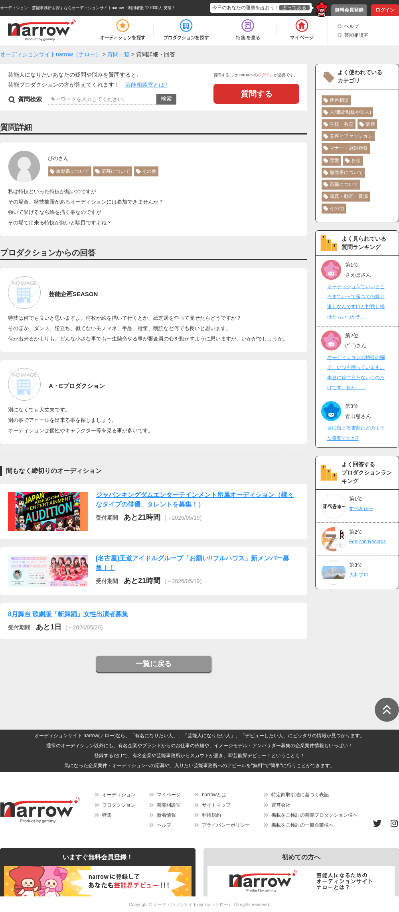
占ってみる (294, 7)
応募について (115, 171)
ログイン (385, 10)
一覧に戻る (154, 664)
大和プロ (358, 575)
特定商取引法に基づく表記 (300, 794)
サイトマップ (216, 805)
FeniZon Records (367, 541)
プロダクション (119, 805)
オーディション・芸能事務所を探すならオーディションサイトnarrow (62, 8)
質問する (257, 93)
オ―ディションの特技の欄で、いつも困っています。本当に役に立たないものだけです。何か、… (356, 372)
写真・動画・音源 (349, 196)
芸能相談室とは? (146, 84)
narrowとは (214, 794)
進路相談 (339, 100)
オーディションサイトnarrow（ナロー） (193, 904)
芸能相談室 (356, 35)
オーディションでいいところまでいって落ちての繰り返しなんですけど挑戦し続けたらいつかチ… (356, 302)
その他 (149, 171)
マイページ (169, 794)
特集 (107, 815)
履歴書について (72, 171)
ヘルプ (351, 26)
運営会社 (280, 805)
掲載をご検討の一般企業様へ (302, 825)
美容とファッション (351, 136)
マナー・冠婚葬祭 (349, 148)
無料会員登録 (349, 10)
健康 (370, 124)
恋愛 (334, 160)
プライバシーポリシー (226, 825)
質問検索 (30, 99)
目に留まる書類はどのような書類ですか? (356, 433)
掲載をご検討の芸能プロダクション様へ (314, 815)
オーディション (119, 794)
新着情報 (166, 815)
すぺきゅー (361, 508)
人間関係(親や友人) (350, 112)
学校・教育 (342, 124)
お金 (356, 160)
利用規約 (211, 815)
